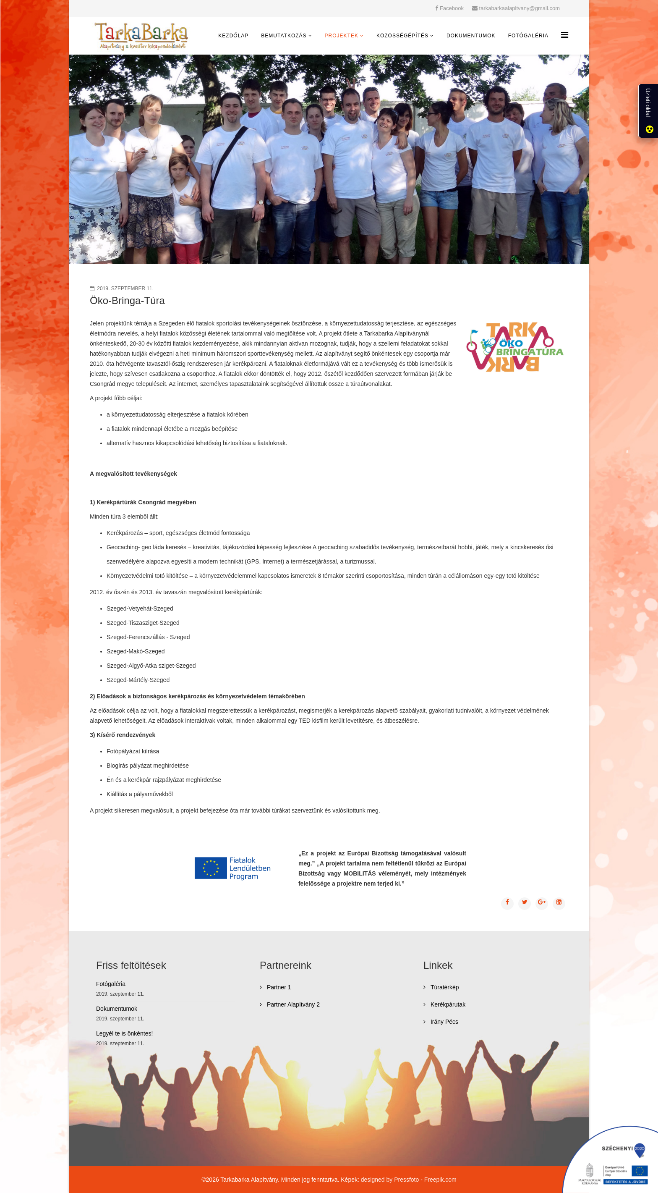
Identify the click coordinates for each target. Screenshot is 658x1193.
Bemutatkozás (283, 36)
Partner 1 (278, 987)
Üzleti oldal (648, 102)
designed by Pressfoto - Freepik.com (409, 1179)
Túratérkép (444, 987)
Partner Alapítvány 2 (292, 1004)
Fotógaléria (528, 36)
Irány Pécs (443, 1021)
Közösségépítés (402, 36)
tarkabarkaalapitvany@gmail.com (519, 8)
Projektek (341, 36)
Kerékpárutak (447, 1004)
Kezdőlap (233, 36)
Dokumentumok (471, 36)
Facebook (452, 8)
